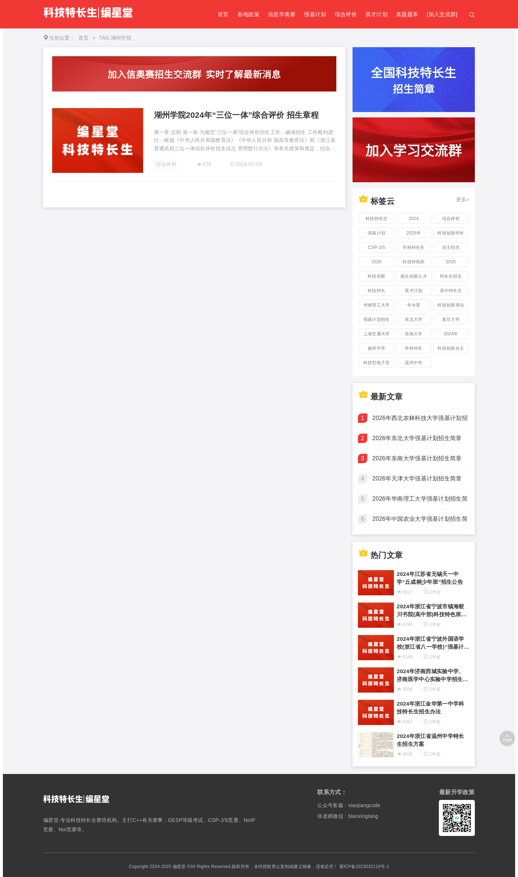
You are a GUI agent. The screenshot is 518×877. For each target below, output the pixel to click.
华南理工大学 (376, 305)
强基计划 (315, 14)
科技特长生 (376, 218)
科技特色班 (414, 261)
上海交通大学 (376, 333)
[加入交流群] (442, 14)
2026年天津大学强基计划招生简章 (417, 478)
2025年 (413, 233)
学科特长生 (414, 247)
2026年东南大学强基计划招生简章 (417, 458)
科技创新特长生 (450, 234)
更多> (462, 199)
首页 (223, 14)
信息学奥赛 (282, 14)
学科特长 (413, 348)
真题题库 (407, 14)
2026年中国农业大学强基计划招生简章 (420, 522)
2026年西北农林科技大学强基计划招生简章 (420, 421)
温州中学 (413, 362)
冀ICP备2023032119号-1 (364, 866)
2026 (377, 261)
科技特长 (376, 290)
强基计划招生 (376, 319)
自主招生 (451, 247)
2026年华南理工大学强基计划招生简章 (420, 502)
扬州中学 (376, 348)
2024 (414, 218)
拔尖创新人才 (413, 276)
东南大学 (413, 333)
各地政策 (248, 14)
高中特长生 (451, 290)
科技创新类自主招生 (450, 306)
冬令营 (414, 305)
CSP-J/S (376, 247)
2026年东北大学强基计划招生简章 (417, 438)
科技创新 (376, 276)
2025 (451, 261)
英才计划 (376, 14)
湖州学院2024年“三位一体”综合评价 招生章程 (236, 115)
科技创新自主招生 (450, 349)
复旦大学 (451, 319)
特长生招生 (451, 276)
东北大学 (413, 319)
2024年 (451, 333)
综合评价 (346, 14)
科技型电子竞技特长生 (376, 364)
